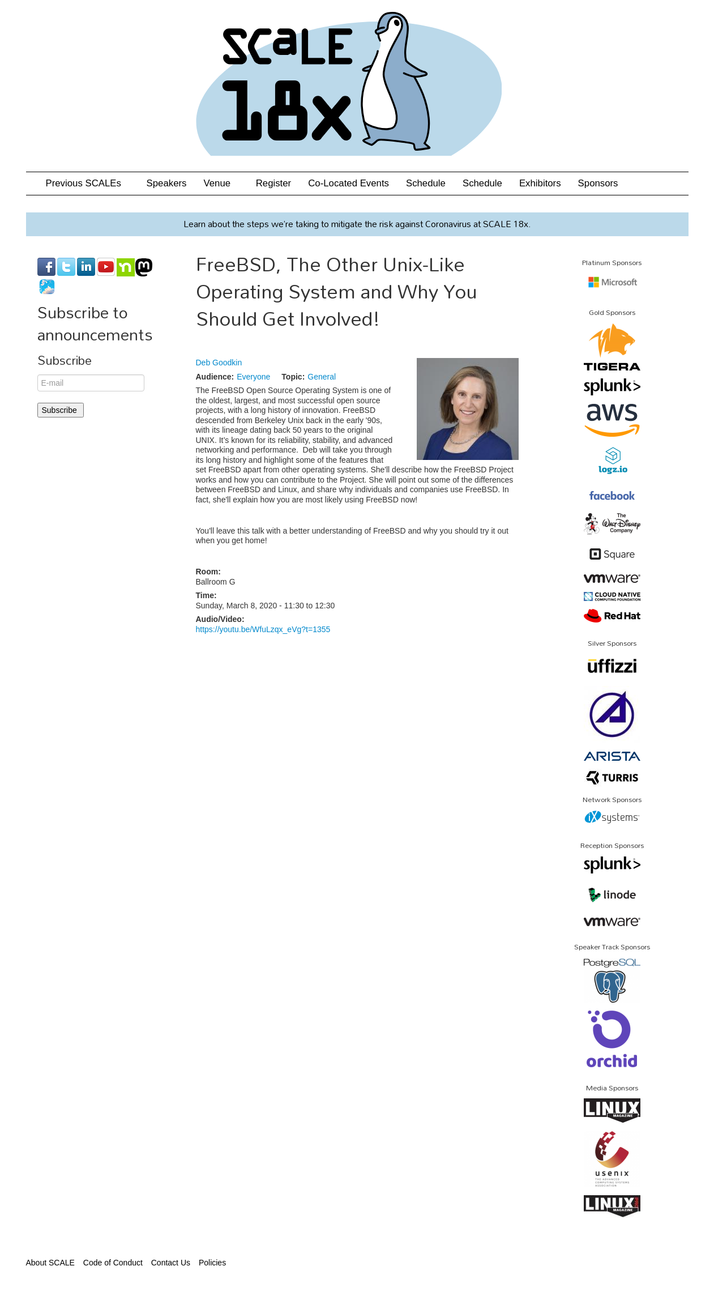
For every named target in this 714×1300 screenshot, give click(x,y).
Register (274, 183)
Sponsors (598, 183)
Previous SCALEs (88, 183)
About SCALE (50, 1262)
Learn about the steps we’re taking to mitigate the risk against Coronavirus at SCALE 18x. (357, 224)
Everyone (253, 376)
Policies (212, 1262)
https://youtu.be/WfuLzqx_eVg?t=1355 (263, 629)
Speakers (167, 183)
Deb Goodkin (219, 362)
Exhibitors (540, 183)
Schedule (426, 183)
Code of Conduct (113, 1262)
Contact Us (170, 1262)
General (321, 376)
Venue (220, 183)
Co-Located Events (348, 183)
